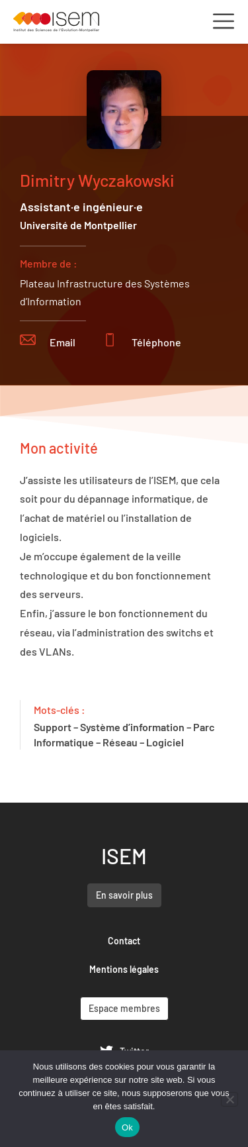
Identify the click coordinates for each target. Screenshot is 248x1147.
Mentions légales (124, 969)
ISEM (124, 855)
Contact (124, 940)
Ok (127, 1127)
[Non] (229, 1099)
